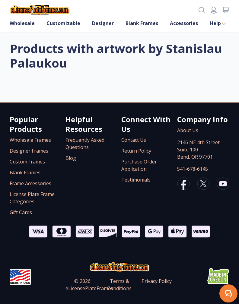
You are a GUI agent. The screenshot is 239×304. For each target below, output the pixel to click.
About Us (187, 130)
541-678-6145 (192, 169)
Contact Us (133, 140)
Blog (70, 158)
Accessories (184, 23)
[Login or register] (213, 10)
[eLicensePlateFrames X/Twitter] (203, 184)
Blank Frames (142, 23)
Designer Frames (29, 150)
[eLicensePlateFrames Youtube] (223, 184)
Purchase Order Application (139, 165)
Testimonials (136, 179)
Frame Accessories (30, 183)
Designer (103, 23)
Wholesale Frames (30, 140)
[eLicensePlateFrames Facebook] (183, 184)
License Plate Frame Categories (32, 198)
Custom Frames (27, 161)
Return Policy (136, 150)
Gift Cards (21, 212)
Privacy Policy (157, 281)
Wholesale (22, 23)
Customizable (63, 23)
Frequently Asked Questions (84, 143)
